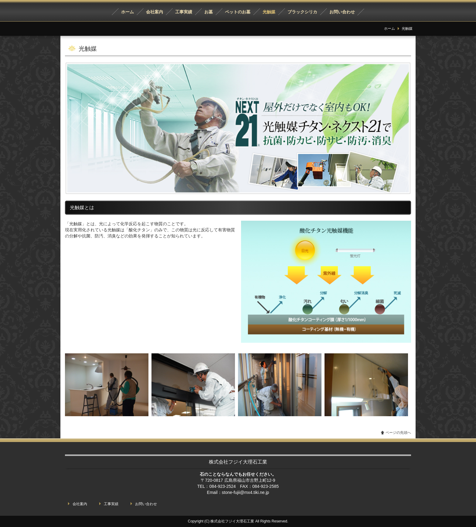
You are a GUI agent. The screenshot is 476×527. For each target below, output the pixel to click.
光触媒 (269, 12)
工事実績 (183, 12)
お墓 (208, 12)
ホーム (127, 12)
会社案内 (154, 12)
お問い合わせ (342, 12)
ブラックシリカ (302, 12)
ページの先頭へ (398, 432)
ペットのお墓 (237, 12)
